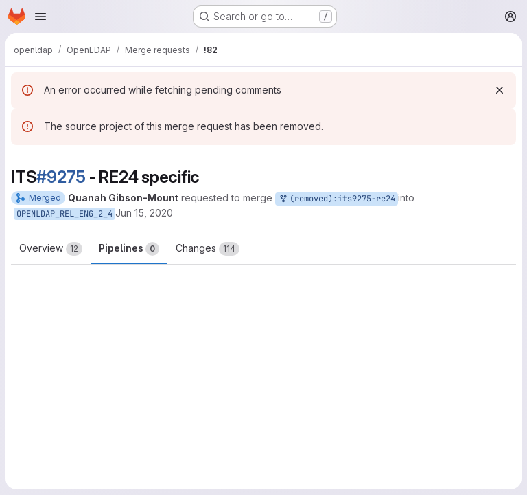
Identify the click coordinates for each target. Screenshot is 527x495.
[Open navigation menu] (40, 17)
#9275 (61, 177)
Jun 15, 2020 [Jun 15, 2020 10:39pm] (144, 213)
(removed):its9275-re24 (336, 199)
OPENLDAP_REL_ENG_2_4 (64, 213)
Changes (207, 249)
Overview (50, 249)
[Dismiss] (499, 90)
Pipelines (129, 249)
